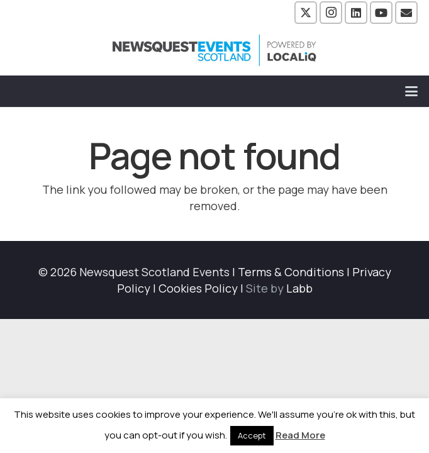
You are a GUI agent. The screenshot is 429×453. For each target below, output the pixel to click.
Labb (299, 288)
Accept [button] (252, 435)
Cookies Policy (198, 288)
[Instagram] (331, 12)
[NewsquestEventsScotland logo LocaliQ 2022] (214, 50)
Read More (300, 435)
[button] (411, 91)
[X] (305, 12)
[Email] (406, 12)
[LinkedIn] (356, 12)
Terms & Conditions (291, 271)
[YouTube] (381, 12)
